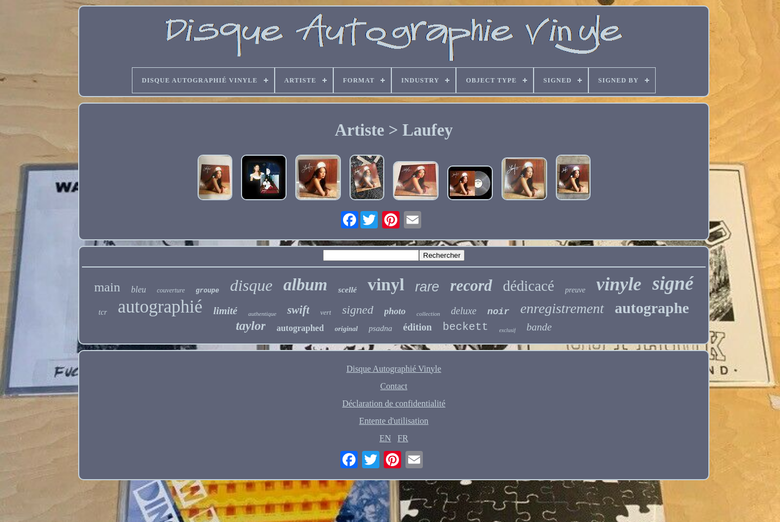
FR (402, 438)
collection (428, 313)
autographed (300, 328)
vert (325, 312)
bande (539, 327)
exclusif (507, 330)
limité (225, 310)
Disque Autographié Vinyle (393, 368)
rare (427, 286)
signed (357, 309)
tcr (103, 312)
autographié (160, 306)
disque (251, 285)
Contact (394, 386)
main (107, 287)
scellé (347, 289)
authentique (262, 313)
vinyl (385, 284)
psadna (380, 328)
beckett (466, 327)
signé (673, 283)
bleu (138, 289)
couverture (171, 290)
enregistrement (562, 308)
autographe (652, 308)
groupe (207, 291)
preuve (575, 290)
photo (395, 311)
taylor (250, 326)
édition (417, 327)
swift (298, 309)
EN (385, 438)
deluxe (464, 310)
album (305, 284)
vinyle (619, 284)
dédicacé (528, 286)
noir (498, 312)
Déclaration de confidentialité (393, 403)
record (471, 285)
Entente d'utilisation (394, 420)
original (346, 328)
